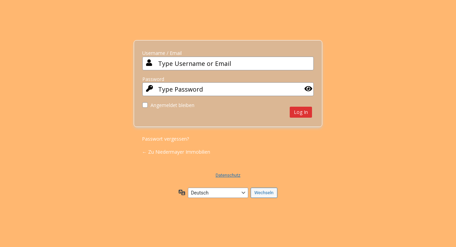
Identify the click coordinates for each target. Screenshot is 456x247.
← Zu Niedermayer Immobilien (176, 152)
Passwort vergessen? (165, 139)
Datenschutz (228, 175)
